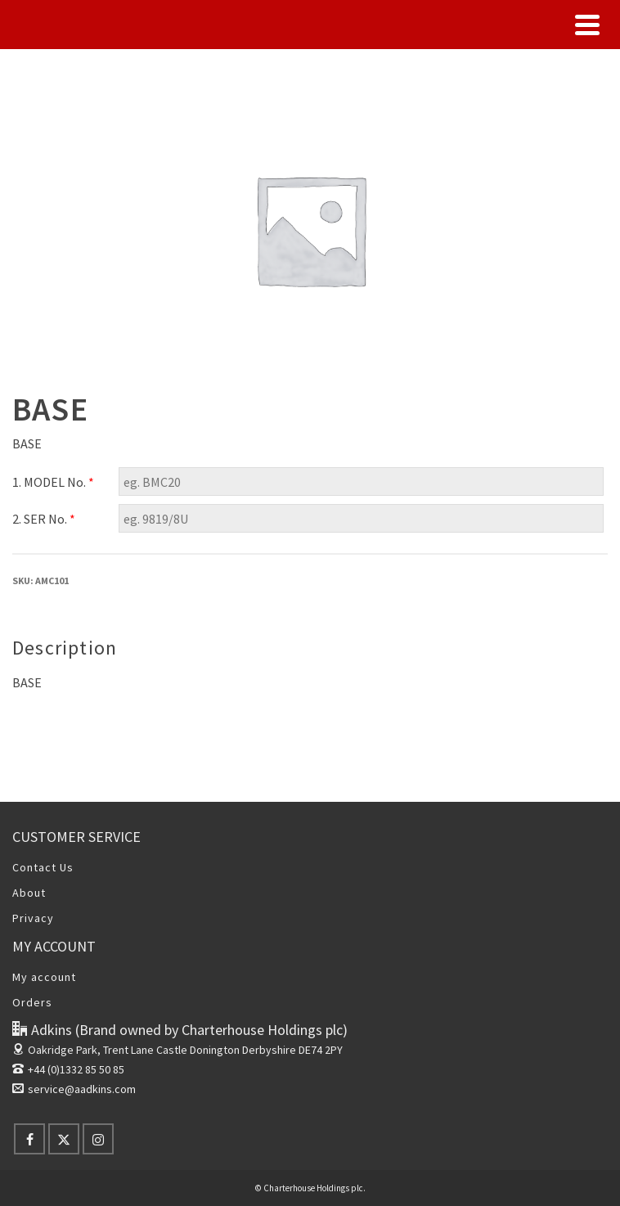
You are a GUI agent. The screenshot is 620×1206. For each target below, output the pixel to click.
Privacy (33, 918)
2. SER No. (43, 519)
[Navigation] (587, 24)
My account (44, 977)
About (29, 892)
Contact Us (43, 867)
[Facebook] (29, 1138)
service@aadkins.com (74, 1089)
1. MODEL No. (53, 482)
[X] (63, 1138)
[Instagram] (98, 1138)
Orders (32, 1002)
